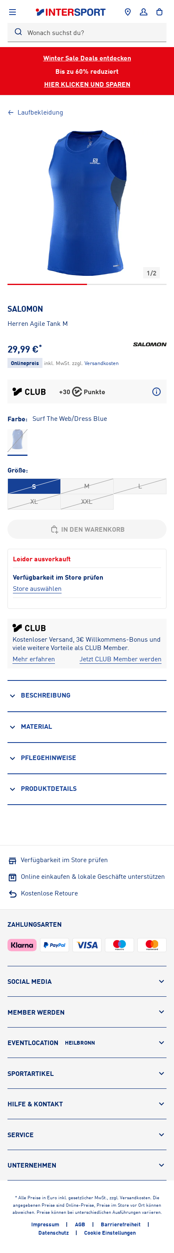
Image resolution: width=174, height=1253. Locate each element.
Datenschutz (53, 1232)
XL (34, 501)
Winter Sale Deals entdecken (87, 58)
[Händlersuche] (128, 12)
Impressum (45, 1224)
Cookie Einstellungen (110, 1232)
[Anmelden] (144, 12)
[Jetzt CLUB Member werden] (121, 659)
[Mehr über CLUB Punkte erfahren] (157, 392)
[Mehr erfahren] (33, 659)
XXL (86, 501)
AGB (80, 1224)
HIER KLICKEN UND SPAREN (87, 84)
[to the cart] (159, 12)
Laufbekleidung (35, 112)
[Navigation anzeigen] (12, 12)
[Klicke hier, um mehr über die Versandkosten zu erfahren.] (102, 363)
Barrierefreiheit (121, 1224)
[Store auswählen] (37, 588)
